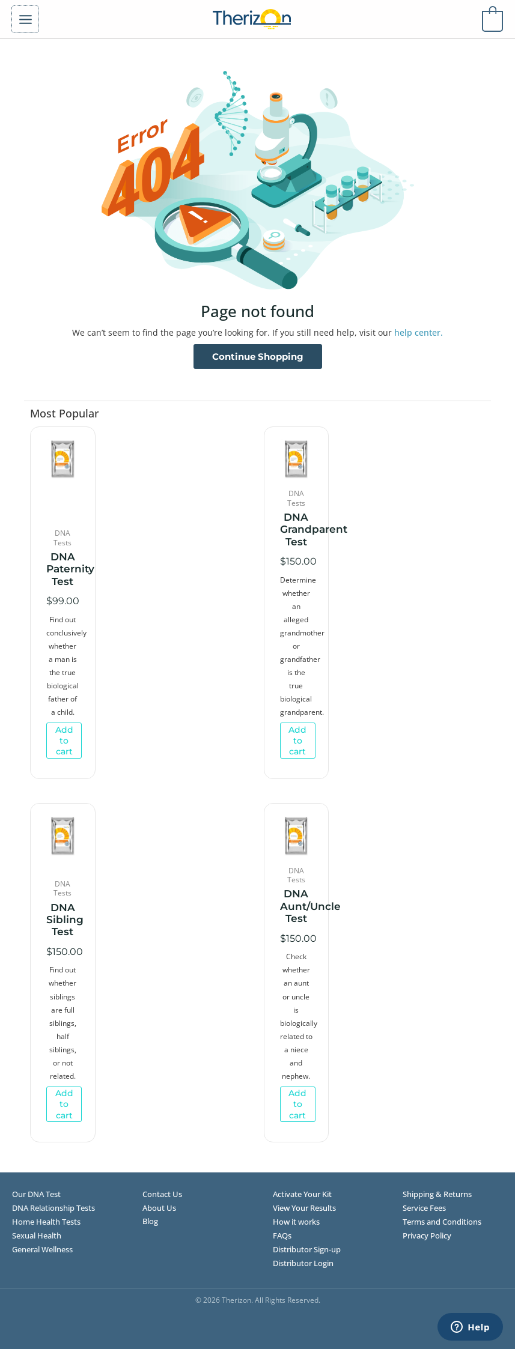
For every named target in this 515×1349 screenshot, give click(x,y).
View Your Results (304, 1207)
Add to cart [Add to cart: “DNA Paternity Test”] (64, 740)
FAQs (282, 1235)
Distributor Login (303, 1263)
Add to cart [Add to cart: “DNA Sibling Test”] (64, 1104)
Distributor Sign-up (307, 1249)
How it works (296, 1221)
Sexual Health (36, 1235)
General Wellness (42, 1249)
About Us (159, 1207)
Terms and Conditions (442, 1221)
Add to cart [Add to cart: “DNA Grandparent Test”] (297, 740)
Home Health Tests (46, 1221)
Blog (150, 1221)
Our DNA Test (36, 1194)
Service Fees (424, 1207)
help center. (418, 332)
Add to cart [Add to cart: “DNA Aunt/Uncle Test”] (297, 1104)
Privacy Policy (427, 1235)
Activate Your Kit (302, 1194)
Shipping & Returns (437, 1194)
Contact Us (162, 1194)
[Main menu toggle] (25, 19)
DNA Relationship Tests (53, 1207)
